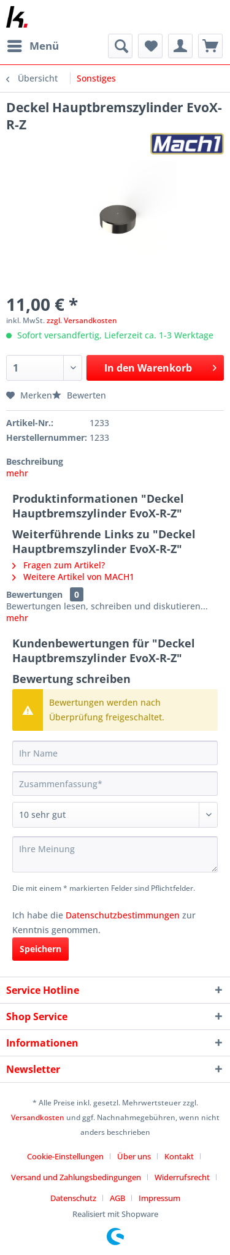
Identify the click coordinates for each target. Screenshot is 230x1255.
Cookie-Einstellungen (65, 1156)
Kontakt (179, 1156)
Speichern (40, 949)
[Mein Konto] (180, 46)
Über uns (134, 1156)
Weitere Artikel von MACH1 (73, 576)
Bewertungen (34, 594)
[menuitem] (32, 46)
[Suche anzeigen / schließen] (120, 46)
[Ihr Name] (115, 753)
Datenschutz (73, 1198)
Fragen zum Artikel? (58, 565)
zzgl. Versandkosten (82, 320)
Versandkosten (37, 1117)
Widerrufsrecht (182, 1177)
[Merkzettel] (150, 46)
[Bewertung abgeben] (115, 815)
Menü (33, 44)
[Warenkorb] (210, 46)
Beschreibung (34, 461)
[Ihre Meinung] (115, 854)
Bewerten (79, 395)
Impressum (159, 1198)
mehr (17, 473)
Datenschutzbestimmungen (123, 915)
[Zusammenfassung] (115, 783)
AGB (117, 1198)
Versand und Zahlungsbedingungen (76, 1177)
